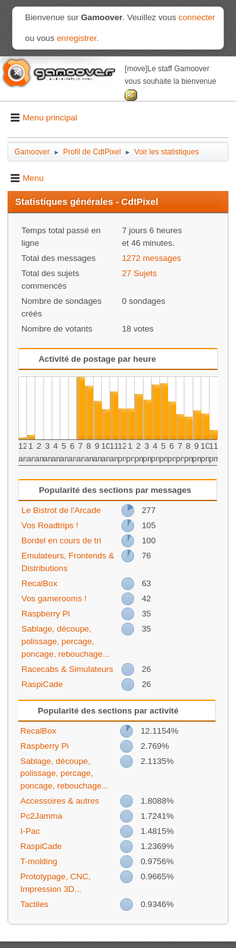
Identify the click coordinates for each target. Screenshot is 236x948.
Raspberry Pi (45, 613)
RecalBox (39, 583)
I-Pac (30, 831)
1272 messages (151, 258)
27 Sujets (139, 273)
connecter (197, 17)
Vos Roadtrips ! (49, 525)
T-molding (38, 861)
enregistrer (76, 38)
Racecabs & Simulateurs (67, 669)
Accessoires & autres (59, 801)
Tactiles (34, 904)
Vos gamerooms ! (54, 598)
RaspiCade (42, 684)
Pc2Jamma (41, 816)
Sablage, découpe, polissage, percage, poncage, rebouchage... (65, 641)
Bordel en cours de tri (61, 540)
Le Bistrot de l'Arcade (61, 510)
